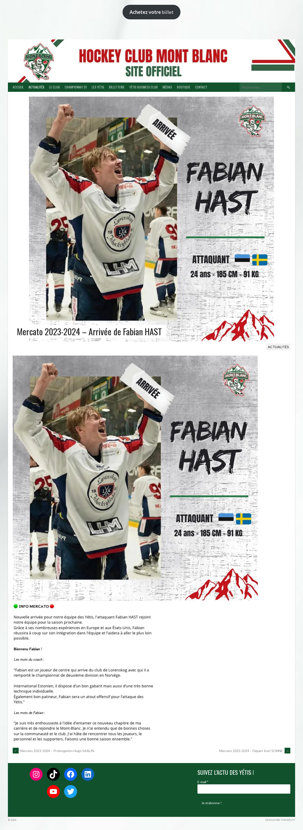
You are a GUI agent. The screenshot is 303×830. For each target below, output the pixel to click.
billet (151, 12)
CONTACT (201, 86)
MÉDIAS (167, 86)
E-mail (202, 782)
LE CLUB (54, 86)
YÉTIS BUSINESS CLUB (143, 86)
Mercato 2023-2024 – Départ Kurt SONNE (254, 751)
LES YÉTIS (98, 86)
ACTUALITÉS (36, 86)
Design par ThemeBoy (280, 819)
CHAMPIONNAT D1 (76, 86)
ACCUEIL (18, 86)
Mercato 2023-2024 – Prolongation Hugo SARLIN (53, 751)
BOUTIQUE (183, 86)
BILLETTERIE (116, 86)
